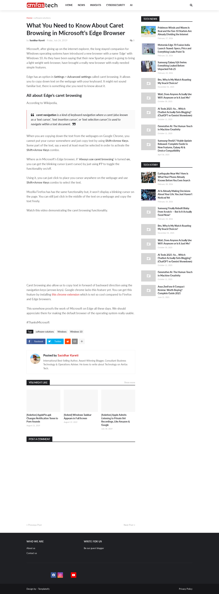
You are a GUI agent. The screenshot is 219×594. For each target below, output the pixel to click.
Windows (62, 331)
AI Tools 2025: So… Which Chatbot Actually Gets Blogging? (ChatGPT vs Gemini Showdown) (175, 112)
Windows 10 (76, 331)
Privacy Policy (185, 589)
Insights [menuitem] (95, 5)
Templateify (44, 589)
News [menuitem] (81, 5)
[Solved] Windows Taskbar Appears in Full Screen (77, 416)
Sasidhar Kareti (68, 355)
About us (31, 548)
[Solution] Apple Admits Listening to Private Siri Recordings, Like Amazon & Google (115, 419)
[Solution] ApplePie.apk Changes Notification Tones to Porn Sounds (42, 418)
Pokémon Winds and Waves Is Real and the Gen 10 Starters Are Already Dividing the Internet (175, 31)
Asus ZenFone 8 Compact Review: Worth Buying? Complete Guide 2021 (171, 290)
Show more (129, 382)
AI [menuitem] (131, 5)
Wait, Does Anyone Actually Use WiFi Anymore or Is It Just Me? (175, 96)
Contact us (32, 553)
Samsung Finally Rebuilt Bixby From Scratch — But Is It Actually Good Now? (175, 211)
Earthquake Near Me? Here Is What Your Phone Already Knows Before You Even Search (174, 177)
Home (29, 18)
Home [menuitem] (69, 5)
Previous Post (35, 525)
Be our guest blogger (94, 548)
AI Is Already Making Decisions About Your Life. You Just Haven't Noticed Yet (175, 194)
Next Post (128, 525)
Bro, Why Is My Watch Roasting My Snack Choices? (174, 81)
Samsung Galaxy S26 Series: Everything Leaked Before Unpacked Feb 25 (172, 65)
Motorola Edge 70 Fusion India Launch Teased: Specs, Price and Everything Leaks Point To (174, 48)
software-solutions (42, 18)
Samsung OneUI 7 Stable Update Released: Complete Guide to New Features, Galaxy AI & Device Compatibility (175, 145)
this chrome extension (65, 294)
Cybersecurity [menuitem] (115, 5)
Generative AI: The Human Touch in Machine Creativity (175, 128)
